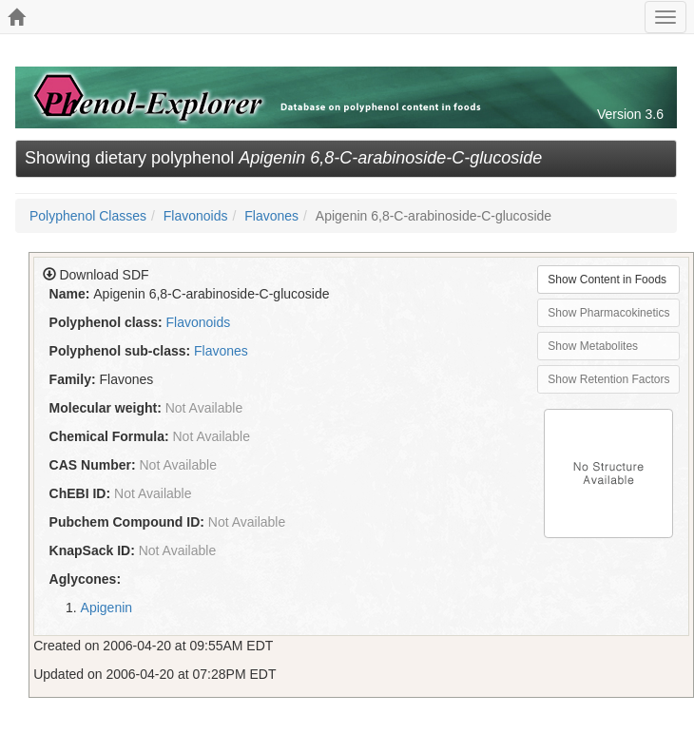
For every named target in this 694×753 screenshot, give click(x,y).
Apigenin (107, 607)
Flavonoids (196, 215)
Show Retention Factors (608, 379)
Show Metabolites (593, 346)
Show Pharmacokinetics (608, 312)
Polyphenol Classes (87, 215)
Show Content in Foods (607, 279)
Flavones (271, 215)
